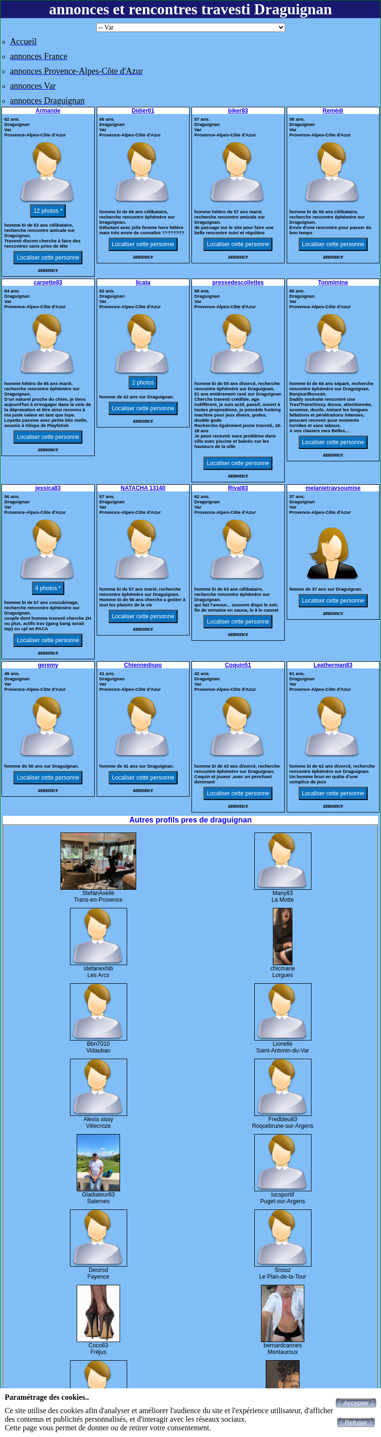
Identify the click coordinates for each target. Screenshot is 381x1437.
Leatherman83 (333, 665)
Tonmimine (333, 282)
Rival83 (238, 488)
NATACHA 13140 (142, 488)
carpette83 (48, 282)
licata (143, 282)
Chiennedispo (143, 665)
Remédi (333, 110)
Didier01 (143, 110)
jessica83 (47, 488)
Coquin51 (238, 665)
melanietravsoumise (333, 488)
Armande (48, 110)
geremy (48, 665)
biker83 (238, 110)
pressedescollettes (238, 282)
